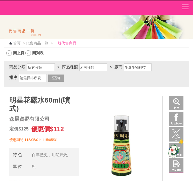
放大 (176, 103)
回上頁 (18, 53)
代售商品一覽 (37, 43)
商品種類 (70, 67)
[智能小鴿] (173, 150)
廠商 (118, 67)
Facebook (176, 119)
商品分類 (17, 67)
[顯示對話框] (181, 141)
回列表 (37, 53)
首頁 (17, 43)
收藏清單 (176, 165)
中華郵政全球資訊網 (31, 8)
